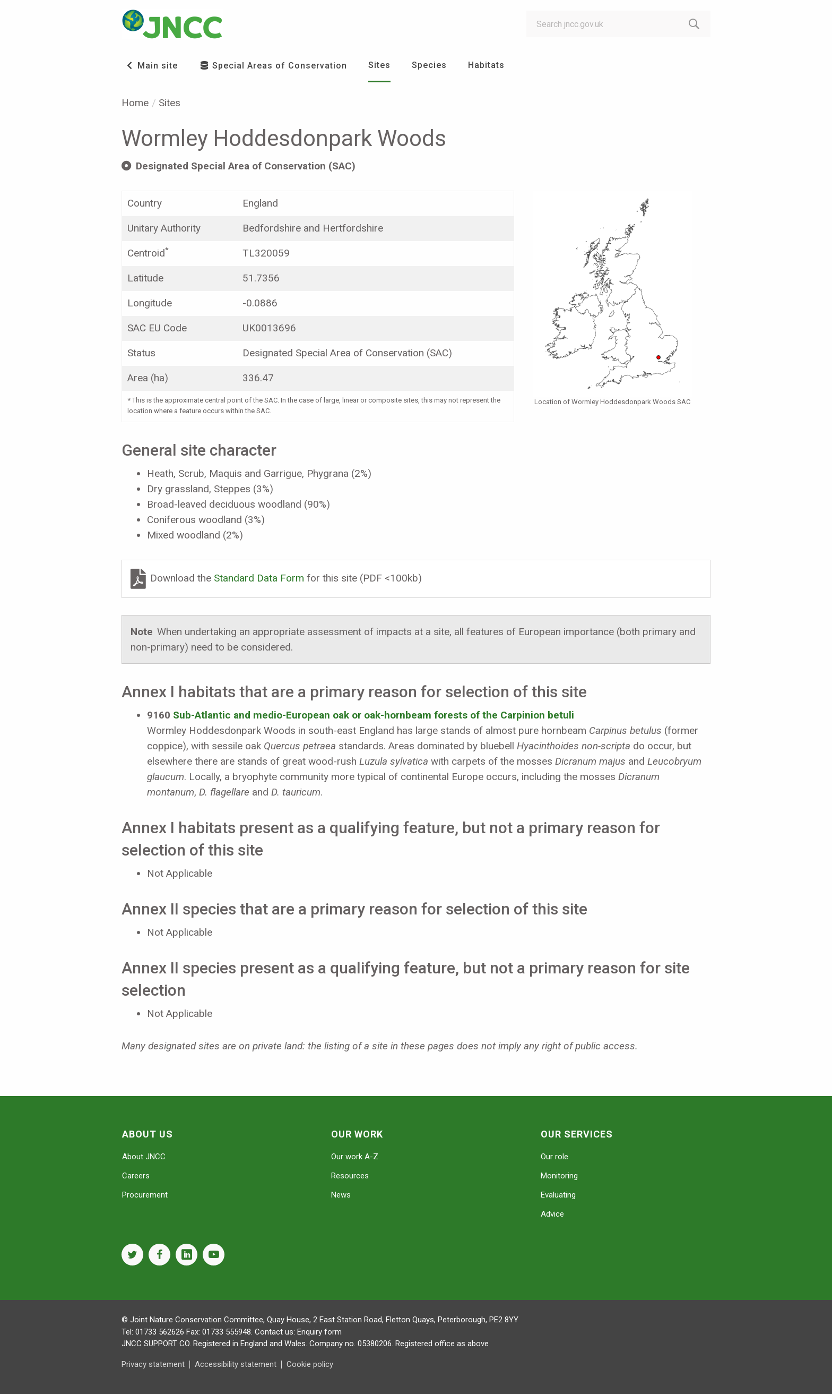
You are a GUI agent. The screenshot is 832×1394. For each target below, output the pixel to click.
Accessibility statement (235, 1364)
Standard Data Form (260, 578)
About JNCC (144, 1156)
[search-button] (694, 24)
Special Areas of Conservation (273, 66)
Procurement (145, 1195)
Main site (151, 66)
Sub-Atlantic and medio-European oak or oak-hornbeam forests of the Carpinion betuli (373, 715)
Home (135, 103)
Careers (136, 1176)
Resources (350, 1176)
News (341, 1195)
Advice (552, 1214)
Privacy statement (153, 1364)
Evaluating (558, 1195)
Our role (554, 1156)
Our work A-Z (354, 1156)
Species (429, 65)
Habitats (486, 65)
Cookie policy (310, 1364)
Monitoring (559, 1176)
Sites (379, 65)
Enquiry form (319, 1332)
